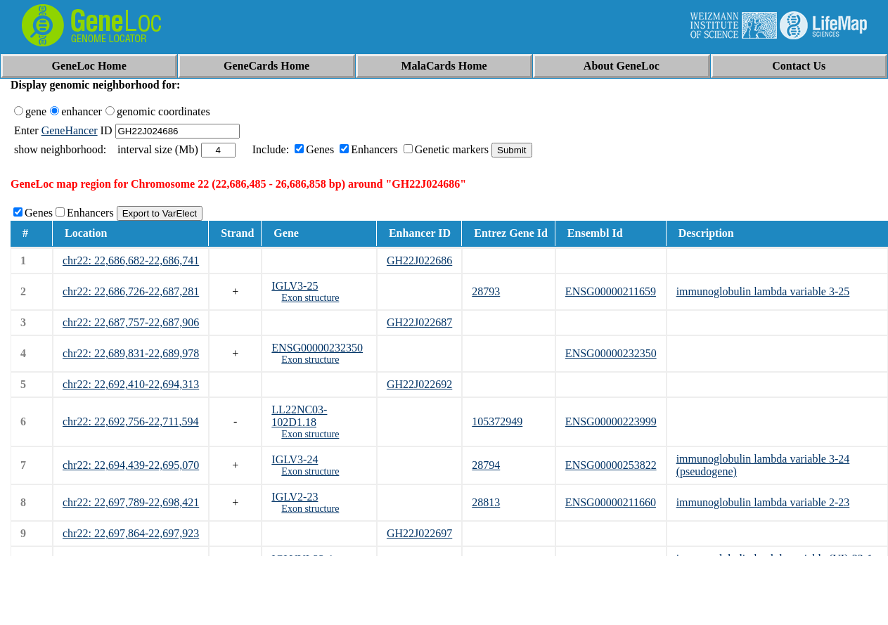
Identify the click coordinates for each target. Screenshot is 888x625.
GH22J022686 (419, 260)
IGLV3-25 (294, 286)
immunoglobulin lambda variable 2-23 (763, 502)
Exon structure (310, 297)
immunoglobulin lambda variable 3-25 (763, 291)
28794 (486, 465)
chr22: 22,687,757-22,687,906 (131, 322)
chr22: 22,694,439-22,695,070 (131, 465)
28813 (486, 502)
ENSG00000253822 (611, 465)
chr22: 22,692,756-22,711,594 (131, 421)
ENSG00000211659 (610, 291)
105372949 (497, 421)
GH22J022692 (419, 384)
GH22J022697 (419, 533)
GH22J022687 (419, 322)
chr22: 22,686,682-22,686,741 (131, 260)
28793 (486, 291)
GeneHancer (69, 130)
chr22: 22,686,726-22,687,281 (131, 291)
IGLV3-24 (294, 459)
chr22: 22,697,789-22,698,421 (131, 502)
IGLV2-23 (294, 497)
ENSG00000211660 (610, 502)
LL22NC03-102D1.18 (299, 416)
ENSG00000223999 (611, 421)
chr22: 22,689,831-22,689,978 (131, 353)
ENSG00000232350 (317, 348)
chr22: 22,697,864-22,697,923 (131, 533)
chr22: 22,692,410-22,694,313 (131, 384)
